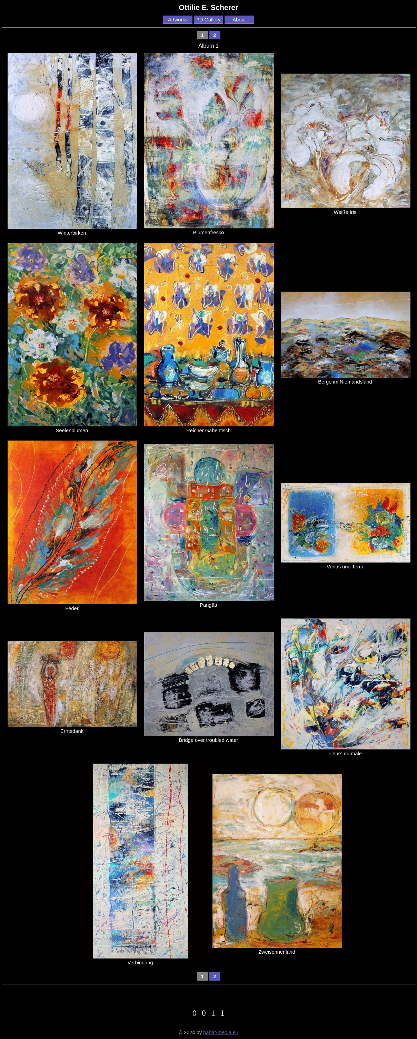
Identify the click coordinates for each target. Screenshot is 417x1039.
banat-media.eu (220, 1032)
